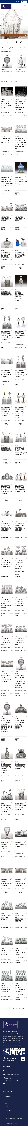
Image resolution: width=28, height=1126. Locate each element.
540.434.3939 (7, 1071)
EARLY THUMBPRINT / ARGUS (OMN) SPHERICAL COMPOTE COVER (20, 723)
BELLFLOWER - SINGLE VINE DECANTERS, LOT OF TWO (21, 374)
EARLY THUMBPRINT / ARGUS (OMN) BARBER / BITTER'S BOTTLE (6, 768)
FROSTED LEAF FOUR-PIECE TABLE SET (6, 917)
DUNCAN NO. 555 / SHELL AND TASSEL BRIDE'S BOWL (7, 142)
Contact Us (8, 1110)
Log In (24, 1)
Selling (7, 1103)
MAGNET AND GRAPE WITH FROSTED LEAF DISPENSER (20, 70)
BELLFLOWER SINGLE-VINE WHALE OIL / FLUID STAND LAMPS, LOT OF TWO (20, 413)
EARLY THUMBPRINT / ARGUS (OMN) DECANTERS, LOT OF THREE (7, 808)
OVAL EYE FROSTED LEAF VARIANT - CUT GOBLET (6, 846)
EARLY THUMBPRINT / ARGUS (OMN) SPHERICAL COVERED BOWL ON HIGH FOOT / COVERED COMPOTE (20, 680)
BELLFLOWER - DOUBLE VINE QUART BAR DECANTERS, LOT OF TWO (7, 412)
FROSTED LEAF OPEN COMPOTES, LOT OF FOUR (20, 918)
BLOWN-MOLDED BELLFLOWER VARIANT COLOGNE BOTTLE (19, 296)
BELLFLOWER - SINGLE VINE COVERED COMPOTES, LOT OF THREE (6, 490)
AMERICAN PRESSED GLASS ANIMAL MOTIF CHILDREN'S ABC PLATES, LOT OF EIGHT (7, 183)
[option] (7, 64)
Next (23, 1008)
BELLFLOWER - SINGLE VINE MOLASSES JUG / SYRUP (20, 255)
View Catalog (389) (12, 35)
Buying (7, 1099)
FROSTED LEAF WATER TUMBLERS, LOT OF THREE (6, 883)
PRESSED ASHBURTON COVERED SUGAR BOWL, (21, 181)
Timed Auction (8, 14)
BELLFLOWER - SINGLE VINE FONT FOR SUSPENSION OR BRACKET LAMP (6, 256)
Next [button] (24, 65)
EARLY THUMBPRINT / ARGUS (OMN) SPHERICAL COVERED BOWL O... (6, 70)
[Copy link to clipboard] (7, 42)
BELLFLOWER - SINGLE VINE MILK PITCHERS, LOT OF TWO (6, 374)
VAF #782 (7, 1084)
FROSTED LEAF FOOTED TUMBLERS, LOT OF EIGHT (20, 988)
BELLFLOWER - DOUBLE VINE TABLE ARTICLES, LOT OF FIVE (7, 563)
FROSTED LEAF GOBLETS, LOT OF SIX (20, 952)
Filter (5, 81)
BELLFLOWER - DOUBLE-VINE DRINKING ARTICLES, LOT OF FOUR (20, 527)
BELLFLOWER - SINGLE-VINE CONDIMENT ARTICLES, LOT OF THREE (6, 527)
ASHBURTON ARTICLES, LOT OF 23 (20, 219)
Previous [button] (3, 65)
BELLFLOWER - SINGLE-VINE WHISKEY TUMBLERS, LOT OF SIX (6, 603)
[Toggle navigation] (25, 6)
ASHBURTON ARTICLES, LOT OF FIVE (6, 219)
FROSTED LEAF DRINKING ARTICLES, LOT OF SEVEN (6, 988)
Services (7, 1107)
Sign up (18, 1)
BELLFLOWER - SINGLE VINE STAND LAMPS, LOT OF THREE (20, 489)
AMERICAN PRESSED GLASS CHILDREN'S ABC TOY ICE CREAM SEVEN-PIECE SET (21, 143)
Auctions (7, 1096)
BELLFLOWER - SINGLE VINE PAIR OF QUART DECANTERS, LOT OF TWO (7, 336)
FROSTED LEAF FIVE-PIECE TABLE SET (6, 952)
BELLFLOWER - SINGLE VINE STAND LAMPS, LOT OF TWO (20, 335)
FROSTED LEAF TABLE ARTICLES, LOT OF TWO (21, 845)
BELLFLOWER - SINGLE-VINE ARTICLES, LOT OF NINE (6, 641)
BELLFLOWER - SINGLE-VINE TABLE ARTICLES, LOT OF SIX (21, 602)
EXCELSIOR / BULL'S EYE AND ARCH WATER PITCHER (20, 807)
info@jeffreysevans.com (11, 1074)
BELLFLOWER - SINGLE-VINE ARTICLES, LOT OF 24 (20, 641)
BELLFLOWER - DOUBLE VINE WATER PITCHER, (7, 293)
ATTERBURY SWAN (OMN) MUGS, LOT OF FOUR (6, 104)
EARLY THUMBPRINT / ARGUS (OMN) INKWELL (20, 766)
